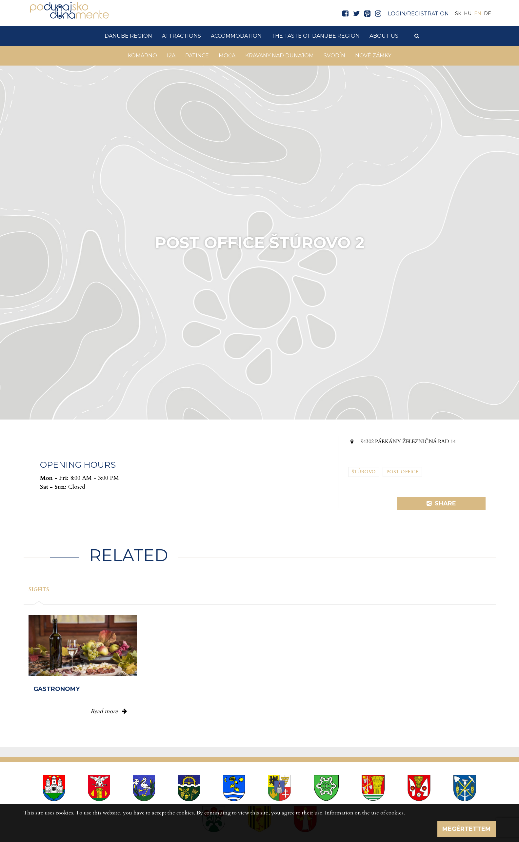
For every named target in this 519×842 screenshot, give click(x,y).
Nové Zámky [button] (373, 55)
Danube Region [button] (128, 36)
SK (458, 13)
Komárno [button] (142, 55)
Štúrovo (364, 472)
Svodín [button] (334, 55)
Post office (402, 472)
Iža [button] (171, 55)
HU (467, 13)
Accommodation (236, 36)
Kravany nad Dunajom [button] (279, 55)
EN (477, 13)
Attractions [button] (181, 36)
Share (441, 503)
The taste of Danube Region (315, 36)
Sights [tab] (39, 589)
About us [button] (383, 36)
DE (487, 13)
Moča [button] (227, 55)
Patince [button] (197, 55)
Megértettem (466, 828)
